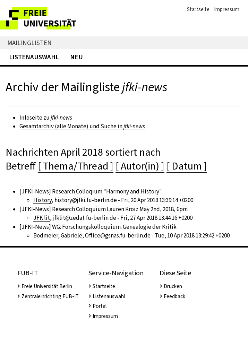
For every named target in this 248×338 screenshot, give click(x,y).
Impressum (226, 9)
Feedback (174, 296)
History (42, 200)
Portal (99, 306)
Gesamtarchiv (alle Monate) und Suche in (82, 126)
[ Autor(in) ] (140, 166)
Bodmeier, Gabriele (57, 236)
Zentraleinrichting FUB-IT (50, 296)
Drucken (173, 286)
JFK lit (41, 218)
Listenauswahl (34, 57)
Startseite (198, 9)
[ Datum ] (186, 166)
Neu (76, 57)
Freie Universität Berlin (47, 286)
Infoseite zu (45, 118)
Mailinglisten (29, 42)
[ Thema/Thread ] (75, 166)
